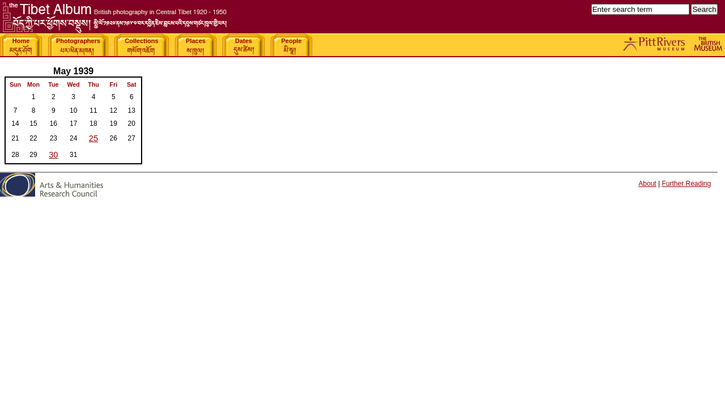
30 (53, 154)
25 (93, 138)
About (647, 184)
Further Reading (686, 184)
